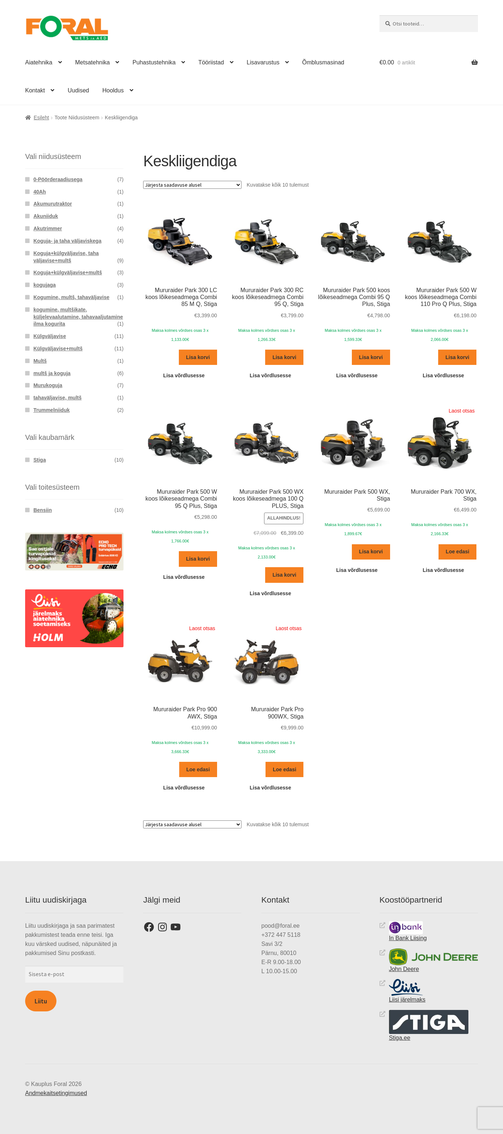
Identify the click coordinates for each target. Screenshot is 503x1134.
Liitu (41, 1001)
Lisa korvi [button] (198, 357)
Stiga (40, 460)
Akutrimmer (48, 228)
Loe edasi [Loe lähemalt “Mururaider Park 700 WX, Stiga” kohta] (457, 551)
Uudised (78, 90)
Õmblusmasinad (323, 62)
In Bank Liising (408, 931)
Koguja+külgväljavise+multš (68, 272)
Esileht (41, 117)
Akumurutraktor (53, 204)
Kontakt (35, 90)
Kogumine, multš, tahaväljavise (72, 297)
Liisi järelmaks (407, 991)
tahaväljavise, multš (58, 398)
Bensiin (43, 510)
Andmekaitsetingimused (56, 1093)
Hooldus (113, 90)
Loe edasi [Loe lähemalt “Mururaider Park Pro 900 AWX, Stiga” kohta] (198, 769)
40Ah (40, 191)
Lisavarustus (263, 62)
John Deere (433, 960)
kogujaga (45, 285)
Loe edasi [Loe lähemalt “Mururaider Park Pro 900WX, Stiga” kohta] (284, 769)
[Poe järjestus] (192, 185)
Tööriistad (211, 62)
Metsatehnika (92, 62)
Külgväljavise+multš (58, 348)
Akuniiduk (46, 216)
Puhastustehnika (154, 62)
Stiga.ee (428, 1025)
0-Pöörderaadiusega (58, 179)
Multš (40, 360)
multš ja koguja (52, 373)
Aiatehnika (38, 62)
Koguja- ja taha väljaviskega (68, 240)
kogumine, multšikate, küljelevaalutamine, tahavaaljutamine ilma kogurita (78, 316)
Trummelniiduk (52, 410)
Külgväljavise (50, 336)
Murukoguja (48, 385)
